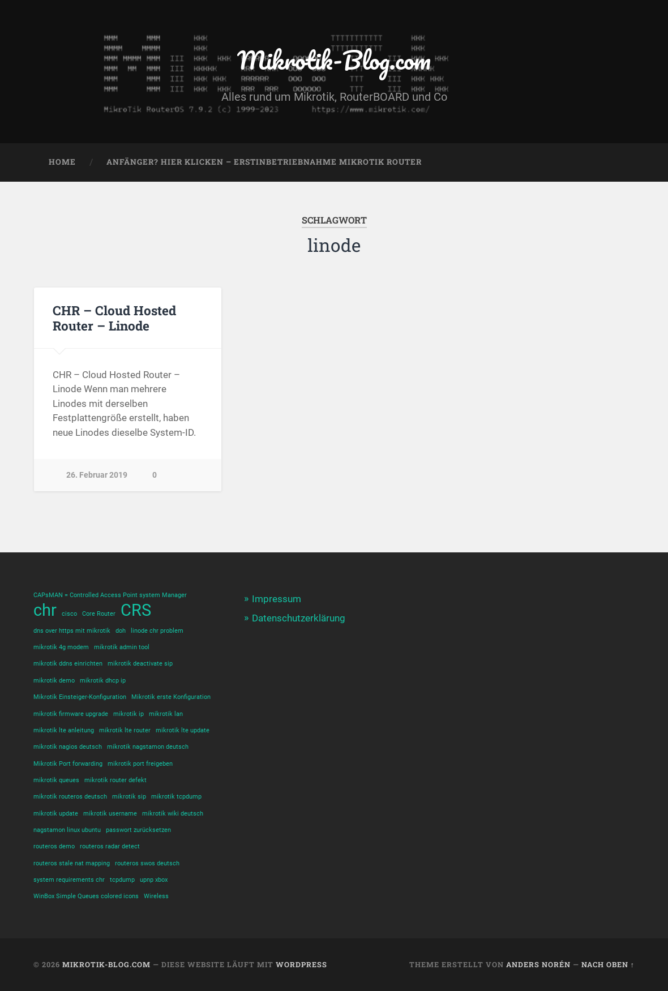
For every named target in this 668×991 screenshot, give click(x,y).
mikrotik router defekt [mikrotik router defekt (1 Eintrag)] (115, 780)
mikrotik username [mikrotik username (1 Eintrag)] (110, 813)
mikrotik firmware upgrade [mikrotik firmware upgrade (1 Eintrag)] (70, 714)
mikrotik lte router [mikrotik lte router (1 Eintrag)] (125, 730)
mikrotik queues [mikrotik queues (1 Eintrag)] (56, 780)
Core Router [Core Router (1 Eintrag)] (98, 613)
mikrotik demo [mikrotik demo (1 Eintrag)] (54, 680)
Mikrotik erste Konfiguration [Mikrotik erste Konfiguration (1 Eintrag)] (171, 697)
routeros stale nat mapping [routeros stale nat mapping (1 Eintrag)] (71, 863)
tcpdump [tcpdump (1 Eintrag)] (122, 879)
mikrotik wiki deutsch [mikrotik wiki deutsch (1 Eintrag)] (172, 813)
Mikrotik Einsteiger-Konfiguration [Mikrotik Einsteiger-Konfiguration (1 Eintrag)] (79, 697)
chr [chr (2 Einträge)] (45, 610)
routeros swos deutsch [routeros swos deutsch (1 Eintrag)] (147, 863)
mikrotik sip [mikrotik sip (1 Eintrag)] (129, 796)
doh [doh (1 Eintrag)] (120, 630)
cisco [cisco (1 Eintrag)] (69, 613)
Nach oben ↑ (608, 964)
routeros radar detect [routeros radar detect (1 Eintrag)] (110, 846)
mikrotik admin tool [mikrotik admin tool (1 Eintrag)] (121, 647)
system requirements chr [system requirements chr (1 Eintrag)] (69, 879)
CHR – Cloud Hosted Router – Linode (114, 318)
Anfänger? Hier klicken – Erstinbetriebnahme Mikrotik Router (264, 162)
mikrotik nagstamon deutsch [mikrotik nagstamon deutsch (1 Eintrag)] (148, 746)
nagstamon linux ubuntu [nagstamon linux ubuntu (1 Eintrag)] (67, 830)
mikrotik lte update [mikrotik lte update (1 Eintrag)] (182, 730)
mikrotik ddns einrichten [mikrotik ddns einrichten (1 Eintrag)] (67, 663)
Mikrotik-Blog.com (334, 60)
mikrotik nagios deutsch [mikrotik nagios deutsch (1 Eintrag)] (67, 746)
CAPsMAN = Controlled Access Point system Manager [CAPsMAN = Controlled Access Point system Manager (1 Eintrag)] (110, 595)
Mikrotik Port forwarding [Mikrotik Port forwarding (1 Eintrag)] (67, 763)
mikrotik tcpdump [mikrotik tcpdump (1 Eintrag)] (176, 796)
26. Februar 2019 (96, 475)
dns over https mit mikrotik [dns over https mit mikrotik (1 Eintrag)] (71, 630)
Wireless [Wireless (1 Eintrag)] (156, 896)
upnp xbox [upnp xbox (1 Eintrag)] (154, 879)
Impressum (276, 598)
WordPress (301, 964)
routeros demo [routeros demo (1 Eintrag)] (54, 846)
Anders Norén (538, 964)
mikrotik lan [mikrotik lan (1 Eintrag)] (166, 714)
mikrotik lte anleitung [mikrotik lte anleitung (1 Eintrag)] (63, 730)
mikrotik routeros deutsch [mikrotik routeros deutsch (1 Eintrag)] (70, 796)
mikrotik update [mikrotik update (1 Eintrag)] (55, 813)
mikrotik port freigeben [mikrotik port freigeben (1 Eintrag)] (140, 763)
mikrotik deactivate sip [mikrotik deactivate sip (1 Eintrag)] (140, 663)
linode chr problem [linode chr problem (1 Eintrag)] (157, 630)
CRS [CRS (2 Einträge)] (136, 610)
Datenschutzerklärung (298, 618)
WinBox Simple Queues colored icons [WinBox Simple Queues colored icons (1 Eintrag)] (86, 896)
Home (62, 162)
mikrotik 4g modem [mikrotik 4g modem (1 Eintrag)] (61, 647)
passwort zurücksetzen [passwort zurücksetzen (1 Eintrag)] (138, 830)
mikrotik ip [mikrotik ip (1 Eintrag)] (128, 714)
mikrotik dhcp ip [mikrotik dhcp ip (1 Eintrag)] (103, 680)
